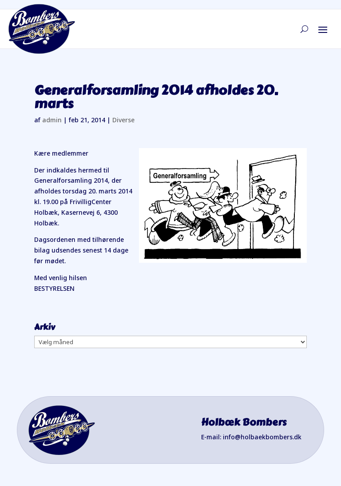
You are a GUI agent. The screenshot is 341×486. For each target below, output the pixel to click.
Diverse (123, 120)
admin (52, 120)
